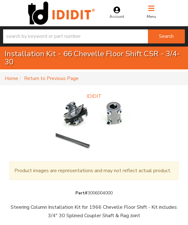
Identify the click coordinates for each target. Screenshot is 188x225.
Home (11, 78)
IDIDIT (94, 96)
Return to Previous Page (51, 78)
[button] (94, 36)
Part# (81, 193)
